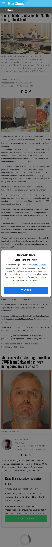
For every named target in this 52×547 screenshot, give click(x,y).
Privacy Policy (11, 270)
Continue (26, 290)
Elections (8, 10)
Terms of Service (39, 264)
